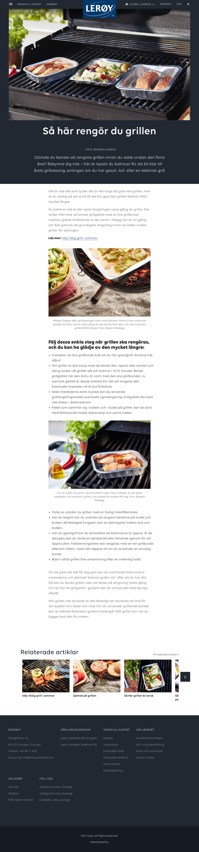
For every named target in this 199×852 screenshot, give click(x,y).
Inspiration (39, 11)
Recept (108, 738)
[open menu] (10, 4)
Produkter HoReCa (115, 757)
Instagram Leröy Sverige (56, 793)
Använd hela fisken (149, 738)
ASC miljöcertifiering (150, 744)
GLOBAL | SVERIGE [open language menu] (140, 4)
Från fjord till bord (20, 800)
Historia (13, 793)
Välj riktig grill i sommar (80, 238)
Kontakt (165, 4)
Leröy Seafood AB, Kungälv (78, 738)
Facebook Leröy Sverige (56, 787)
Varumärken (111, 764)
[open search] (183, 4)
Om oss (13, 787)
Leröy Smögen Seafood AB (78, 744)
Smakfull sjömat (19, 11)
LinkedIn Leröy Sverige (55, 800)
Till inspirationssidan (165, 654)
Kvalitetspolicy (113, 770)
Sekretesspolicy (99, 842)
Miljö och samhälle (149, 751)
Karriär (51, 4)
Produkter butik (113, 751)
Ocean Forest (145, 757)
